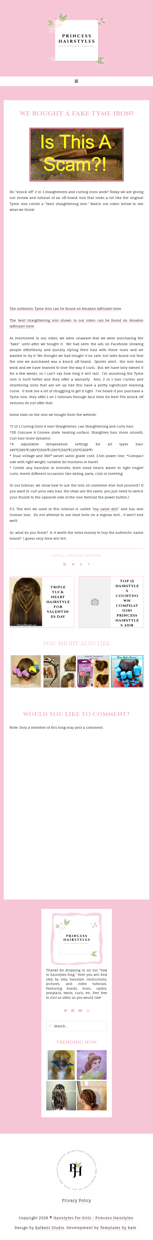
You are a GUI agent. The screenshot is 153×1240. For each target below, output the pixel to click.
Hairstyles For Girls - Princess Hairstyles (93, 1218)
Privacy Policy (76, 1200)
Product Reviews (84, 555)
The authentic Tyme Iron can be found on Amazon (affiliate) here (65, 309)
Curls (57, 555)
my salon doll (105, 509)
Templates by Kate (118, 1227)
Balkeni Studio (49, 1227)
